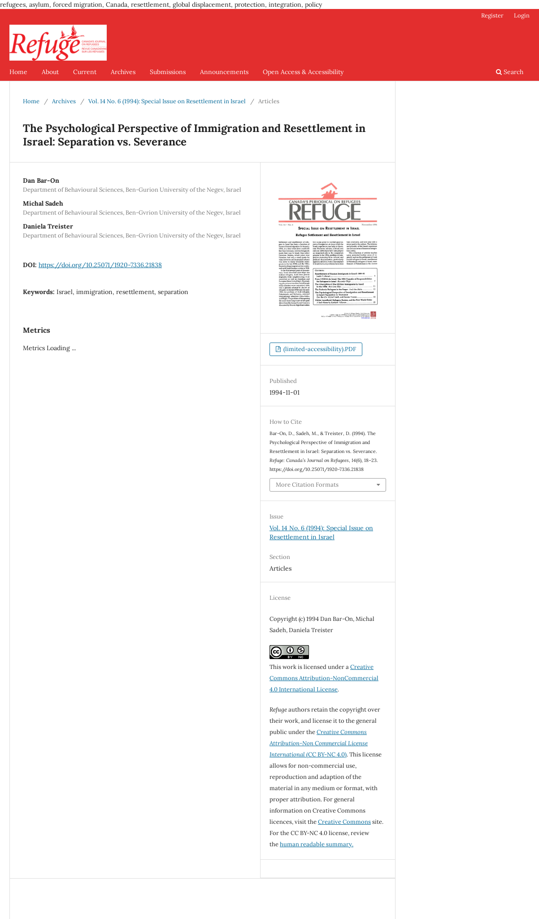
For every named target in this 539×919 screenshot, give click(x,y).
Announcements (224, 72)
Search (509, 72)
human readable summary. (316, 844)
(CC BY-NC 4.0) (319, 743)
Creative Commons (344, 822)
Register (492, 15)
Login (522, 15)
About (50, 72)
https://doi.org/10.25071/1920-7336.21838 (100, 265)
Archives (123, 72)
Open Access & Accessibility (303, 72)
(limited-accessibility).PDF (319, 349)
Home (18, 72)
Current (84, 72)
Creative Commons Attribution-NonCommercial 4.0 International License (324, 678)
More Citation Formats (307, 484)
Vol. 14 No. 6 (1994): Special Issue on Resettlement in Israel (167, 101)
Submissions (168, 72)
